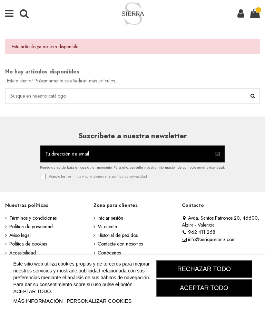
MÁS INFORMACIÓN (37, 301)
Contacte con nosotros (120, 244)
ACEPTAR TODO (204, 287)
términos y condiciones (85, 176)
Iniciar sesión (110, 218)
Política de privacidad (31, 226)
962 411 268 (198, 232)
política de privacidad (129, 176)
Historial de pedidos (118, 235)
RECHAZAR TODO (204, 269)
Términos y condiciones (33, 218)
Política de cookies (28, 244)
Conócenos (109, 253)
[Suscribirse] (217, 154)
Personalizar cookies (99, 301)
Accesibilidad (22, 253)
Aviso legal (20, 235)
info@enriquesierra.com (209, 239)
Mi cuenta (107, 226)
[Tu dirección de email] (125, 154)
